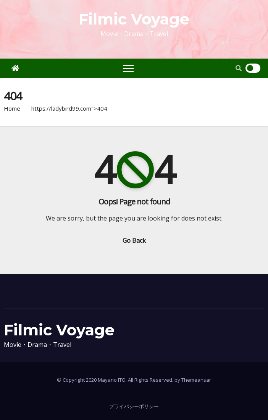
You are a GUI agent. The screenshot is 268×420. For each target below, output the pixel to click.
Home (12, 108)
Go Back (134, 240)
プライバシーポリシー (134, 406)
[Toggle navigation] (128, 68)
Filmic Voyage (134, 19)
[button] (239, 68)
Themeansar (196, 379)
